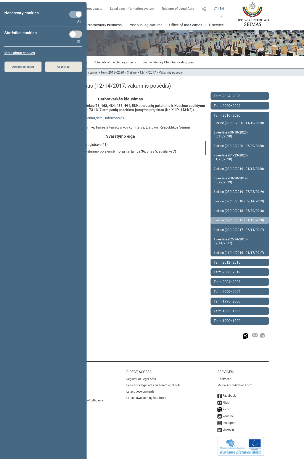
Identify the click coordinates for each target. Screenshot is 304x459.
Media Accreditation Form (234, 385)
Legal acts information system (132, 9)
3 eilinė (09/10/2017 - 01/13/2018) (239, 220)
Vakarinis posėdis (171, 72)
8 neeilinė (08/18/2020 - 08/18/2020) (231, 134)
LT (215, 9)
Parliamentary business (102, 25)
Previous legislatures (145, 25)
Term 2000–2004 (227, 292)
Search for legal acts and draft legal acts (153, 385)
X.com (227, 409)
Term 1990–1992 (227, 321)
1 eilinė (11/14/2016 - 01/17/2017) (239, 253)
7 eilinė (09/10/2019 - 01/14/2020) (239, 169)
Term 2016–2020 (112, 72)
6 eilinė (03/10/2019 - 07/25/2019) (239, 192)
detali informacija (109, 118)
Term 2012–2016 (227, 262)
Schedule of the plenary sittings (115, 62)
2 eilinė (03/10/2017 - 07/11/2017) (239, 230)
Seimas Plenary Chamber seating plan (168, 62)
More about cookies (19, 53)
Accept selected (23, 66)
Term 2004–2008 (227, 282)
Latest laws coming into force (146, 397)
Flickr (226, 402)
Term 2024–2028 (227, 96)
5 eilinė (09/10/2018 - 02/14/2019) (239, 201)
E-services (224, 379)
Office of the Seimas (185, 25)
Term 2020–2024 (227, 106)
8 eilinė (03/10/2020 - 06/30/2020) (239, 146)
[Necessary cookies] (75, 14)
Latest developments (140, 391)
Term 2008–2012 (227, 272)
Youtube (228, 416)
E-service (216, 25)
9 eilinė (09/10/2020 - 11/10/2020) (239, 123)
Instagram (229, 423)
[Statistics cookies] (75, 34)
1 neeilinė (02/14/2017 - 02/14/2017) (231, 241)
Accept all (63, 66)
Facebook (229, 395)
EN (222, 9)
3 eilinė (132, 72)
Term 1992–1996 (227, 311)
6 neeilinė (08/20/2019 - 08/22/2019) (231, 180)
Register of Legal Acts (178, 9)
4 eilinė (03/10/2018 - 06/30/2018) (239, 211)
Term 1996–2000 (227, 301)
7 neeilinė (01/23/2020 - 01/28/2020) (231, 157)
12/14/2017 (148, 72)
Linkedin (228, 429)
